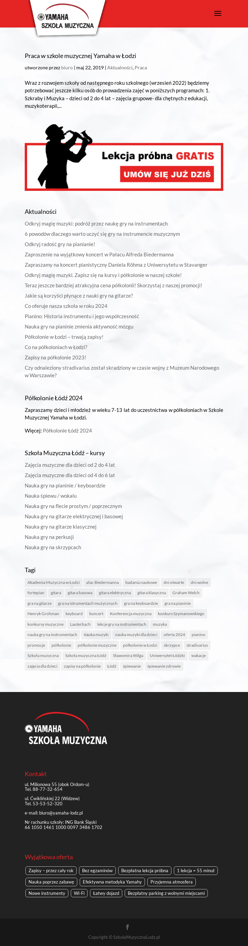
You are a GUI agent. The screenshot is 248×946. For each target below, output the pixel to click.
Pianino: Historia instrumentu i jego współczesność (82, 316)
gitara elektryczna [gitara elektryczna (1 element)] (115, 592)
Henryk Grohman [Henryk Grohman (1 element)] (43, 613)
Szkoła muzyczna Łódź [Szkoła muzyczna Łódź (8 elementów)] (85, 655)
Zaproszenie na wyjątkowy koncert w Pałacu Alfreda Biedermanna (99, 254)
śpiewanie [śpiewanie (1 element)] (132, 666)
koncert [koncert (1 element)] (96, 613)
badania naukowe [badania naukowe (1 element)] (141, 582)
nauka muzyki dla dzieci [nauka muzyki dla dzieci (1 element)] (136, 634)
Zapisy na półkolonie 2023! (55, 357)
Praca (141, 67)
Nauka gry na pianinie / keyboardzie (65, 485)
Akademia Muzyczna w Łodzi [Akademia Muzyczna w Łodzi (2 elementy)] (53, 582)
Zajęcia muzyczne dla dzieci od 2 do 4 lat (70, 465)
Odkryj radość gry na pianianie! (60, 244)
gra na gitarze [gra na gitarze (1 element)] (39, 603)
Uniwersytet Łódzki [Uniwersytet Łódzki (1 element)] (167, 655)
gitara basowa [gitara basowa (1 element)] (80, 592)
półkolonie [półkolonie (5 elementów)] (61, 645)
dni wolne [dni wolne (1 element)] (199, 582)
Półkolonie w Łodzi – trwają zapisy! (64, 337)
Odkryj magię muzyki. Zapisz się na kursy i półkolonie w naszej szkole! (103, 275)
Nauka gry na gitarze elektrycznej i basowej (74, 516)
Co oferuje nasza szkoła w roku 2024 (66, 306)
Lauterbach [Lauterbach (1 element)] (80, 624)
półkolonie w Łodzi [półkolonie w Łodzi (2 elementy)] (140, 645)
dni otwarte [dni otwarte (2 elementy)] (174, 582)
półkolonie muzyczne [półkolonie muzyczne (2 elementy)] (97, 645)
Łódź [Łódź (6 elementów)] (111, 666)
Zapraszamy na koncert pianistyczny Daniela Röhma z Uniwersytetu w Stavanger (116, 265)
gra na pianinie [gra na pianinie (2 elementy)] (178, 603)
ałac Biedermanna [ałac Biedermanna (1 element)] (102, 582)
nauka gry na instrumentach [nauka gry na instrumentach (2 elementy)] (52, 634)
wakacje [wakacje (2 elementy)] (198, 655)
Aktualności (120, 67)
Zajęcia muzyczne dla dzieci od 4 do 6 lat (70, 475)
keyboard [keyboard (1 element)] (74, 613)
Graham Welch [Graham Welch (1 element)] (186, 592)
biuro (67, 67)
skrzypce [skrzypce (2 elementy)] (172, 645)
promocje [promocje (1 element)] (36, 645)
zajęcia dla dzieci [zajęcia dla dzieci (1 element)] (42, 666)
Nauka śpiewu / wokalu (51, 496)
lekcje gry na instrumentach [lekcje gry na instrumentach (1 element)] (121, 624)
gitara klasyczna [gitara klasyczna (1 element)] (151, 592)
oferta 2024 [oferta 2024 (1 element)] (174, 634)
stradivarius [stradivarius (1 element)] (197, 645)
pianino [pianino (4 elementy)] (198, 634)
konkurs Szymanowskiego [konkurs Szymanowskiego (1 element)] (181, 613)
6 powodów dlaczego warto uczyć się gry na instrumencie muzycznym (102, 234)
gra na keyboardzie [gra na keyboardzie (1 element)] (141, 603)
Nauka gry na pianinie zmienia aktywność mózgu (79, 326)
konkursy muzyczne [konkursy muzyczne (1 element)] (45, 624)
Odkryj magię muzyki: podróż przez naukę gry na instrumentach (96, 223)
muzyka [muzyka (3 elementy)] (160, 624)
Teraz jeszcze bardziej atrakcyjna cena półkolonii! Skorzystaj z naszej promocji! (113, 285)
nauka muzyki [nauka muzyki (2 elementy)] (96, 634)
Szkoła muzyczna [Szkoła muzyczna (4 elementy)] (43, 655)
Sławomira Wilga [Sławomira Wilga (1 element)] (128, 655)
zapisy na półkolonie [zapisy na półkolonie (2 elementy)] (82, 666)
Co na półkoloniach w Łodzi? (56, 347)
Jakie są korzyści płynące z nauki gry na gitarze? (79, 295)
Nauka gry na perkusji (49, 537)
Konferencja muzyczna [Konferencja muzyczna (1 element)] (130, 613)
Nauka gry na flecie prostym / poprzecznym (73, 506)
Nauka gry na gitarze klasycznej (61, 526)
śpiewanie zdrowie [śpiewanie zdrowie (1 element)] (164, 666)
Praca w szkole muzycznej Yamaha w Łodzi (80, 55)
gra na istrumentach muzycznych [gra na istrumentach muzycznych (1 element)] (87, 603)
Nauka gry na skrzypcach (53, 547)
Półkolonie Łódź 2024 (67, 430)
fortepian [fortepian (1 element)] (35, 592)
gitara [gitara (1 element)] (56, 592)
